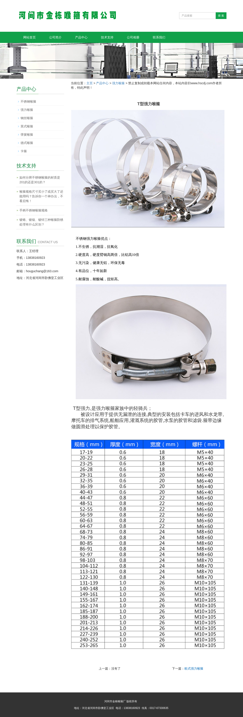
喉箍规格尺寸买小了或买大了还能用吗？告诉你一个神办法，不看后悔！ (41, 196)
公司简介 (55, 37)
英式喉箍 (27, 126)
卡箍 (24, 151)
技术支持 (107, 37)
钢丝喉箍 (27, 118)
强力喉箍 (118, 83)
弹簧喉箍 (27, 134)
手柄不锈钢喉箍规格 (33, 210)
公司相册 (133, 37)
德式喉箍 (27, 143)
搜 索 (221, 15)
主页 (89, 83)
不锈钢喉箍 (28, 101)
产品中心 (81, 37)
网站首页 (29, 37)
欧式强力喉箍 (193, 668)
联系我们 (159, 37)
